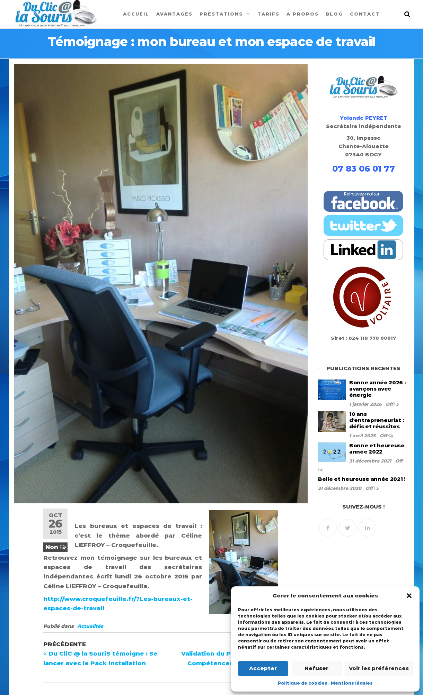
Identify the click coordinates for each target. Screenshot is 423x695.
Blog (334, 14)
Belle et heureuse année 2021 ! (361, 479)
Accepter (263, 668)
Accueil (136, 14)
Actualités (90, 626)
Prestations (221, 14)
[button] (409, 595)
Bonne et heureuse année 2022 (377, 448)
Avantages (174, 14)
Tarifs (268, 14)
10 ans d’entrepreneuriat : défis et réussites (376, 420)
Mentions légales (352, 683)
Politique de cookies (302, 683)
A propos (303, 14)
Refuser (316, 668)
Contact (365, 14)
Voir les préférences (379, 668)
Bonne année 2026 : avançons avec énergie (377, 388)
